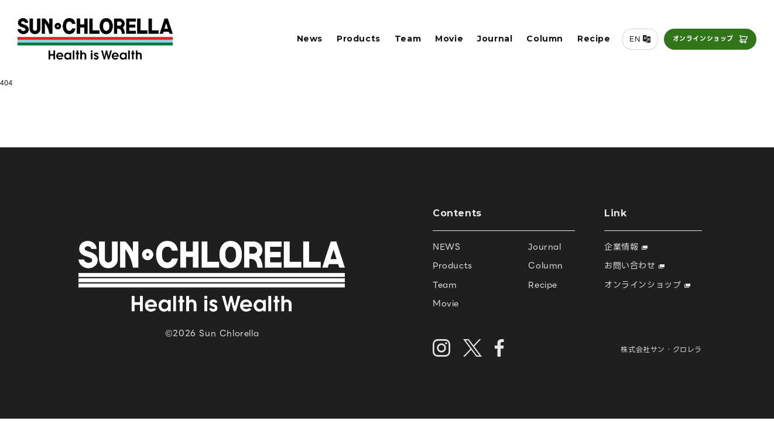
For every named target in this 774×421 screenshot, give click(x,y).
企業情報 (626, 246)
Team (408, 38)
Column (544, 38)
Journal (494, 38)
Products (359, 38)
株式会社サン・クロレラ (661, 349)
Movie (449, 38)
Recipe (594, 38)
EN (634, 38)
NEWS (446, 246)
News (310, 38)
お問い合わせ (634, 265)
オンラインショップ (703, 38)
